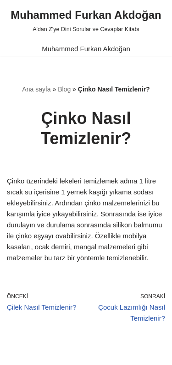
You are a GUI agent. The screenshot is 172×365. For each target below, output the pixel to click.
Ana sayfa (36, 89)
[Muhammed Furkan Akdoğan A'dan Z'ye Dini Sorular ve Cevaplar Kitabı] (86, 20)
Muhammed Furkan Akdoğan (86, 49)
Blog (64, 89)
